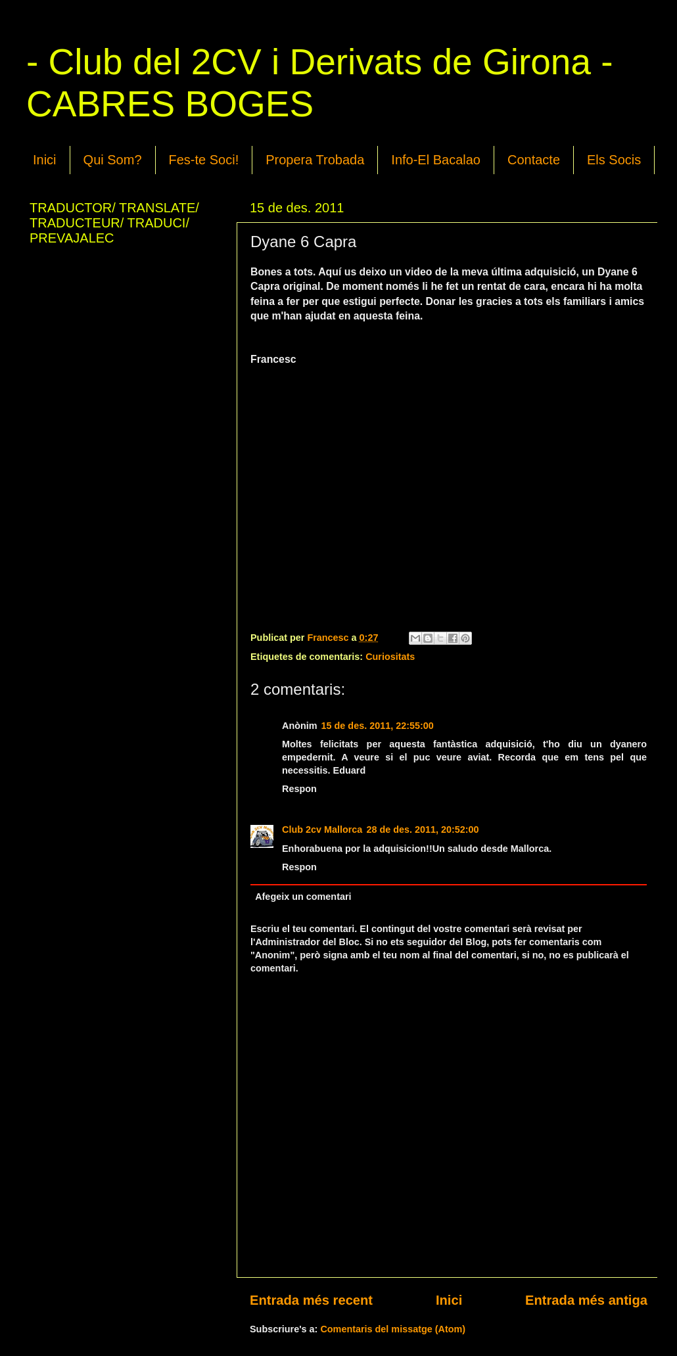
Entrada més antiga (586, 1300)
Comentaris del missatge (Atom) (392, 1329)
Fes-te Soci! (204, 159)
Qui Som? (112, 159)
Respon (299, 788)
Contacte (533, 159)
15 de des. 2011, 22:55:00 (377, 725)
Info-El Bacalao (435, 159)
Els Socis (614, 159)
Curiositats (390, 656)
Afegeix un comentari (303, 896)
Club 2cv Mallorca (322, 829)
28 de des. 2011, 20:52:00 (422, 829)
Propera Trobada (315, 159)
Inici (45, 159)
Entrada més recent (311, 1300)
